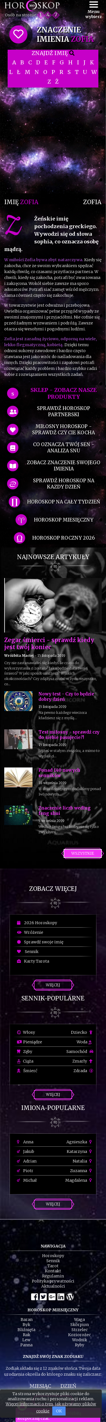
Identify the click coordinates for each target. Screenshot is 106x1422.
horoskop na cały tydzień (63, 502)
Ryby (79, 1344)
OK (59, 1411)
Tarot (53, 1265)
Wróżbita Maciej (19, 655)
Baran (27, 1319)
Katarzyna (80, 1151)
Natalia (83, 1161)
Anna (25, 1141)
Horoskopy (53, 1255)
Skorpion (79, 1324)
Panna (26, 1344)
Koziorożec (79, 1334)
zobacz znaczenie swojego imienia (63, 465)
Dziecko (82, 1032)
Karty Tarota (33, 961)
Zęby (24, 1051)
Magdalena (79, 1180)
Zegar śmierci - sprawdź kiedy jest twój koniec (49, 643)
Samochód (79, 1051)
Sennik (27, 951)
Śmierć (27, 1070)
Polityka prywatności (53, 1281)
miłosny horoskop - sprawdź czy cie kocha (63, 429)
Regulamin (53, 1276)
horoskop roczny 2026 (63, 538)
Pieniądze (29, 1041)
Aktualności (53, 1286)
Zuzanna (81, 1170)
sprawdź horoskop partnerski (63, 411)
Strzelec (80, 1329)
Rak (26, 1334)
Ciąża (25, 1061)
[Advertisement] (53, 140)
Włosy (26, 1032)
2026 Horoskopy (37, 922)
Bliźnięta (26, 1329)
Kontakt (53, 1270)
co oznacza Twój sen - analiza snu (63, 447)
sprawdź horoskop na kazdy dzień (63, 483)
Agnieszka (79, 1141)
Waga (79, 1319)
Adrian (26, 1161)
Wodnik (79, 1339)
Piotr (25, 1170)
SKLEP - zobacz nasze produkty (64, 393)
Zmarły (82, 1061)
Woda (84, 1041)
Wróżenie (30, 932)
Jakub (25, 1151)
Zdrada (83, 1070)
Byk (26, 1324)
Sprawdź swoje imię (40, 942)
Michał (27, 1180)
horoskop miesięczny (63, 520)
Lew (26, 1339)
